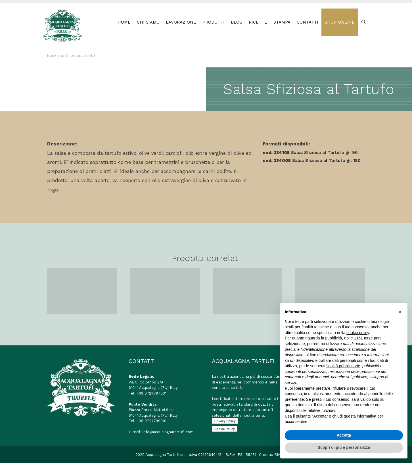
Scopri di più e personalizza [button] (344, 447)
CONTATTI (307, 22)
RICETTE (258, 22)
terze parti (373, 338)
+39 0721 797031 (151, 393)
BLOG (236, 22)
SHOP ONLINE (340, 22)
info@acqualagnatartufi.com (168, 432)
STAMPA (281, 22)
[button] (400, 311)
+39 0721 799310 (151, 421)
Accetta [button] (344, 435)
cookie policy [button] (357, 332)
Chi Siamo (148, 22)
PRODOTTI (213, 22)
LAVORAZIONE (181, 22)
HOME (124, 22)
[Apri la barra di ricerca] (363, 22)
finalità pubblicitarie (343, 366)
